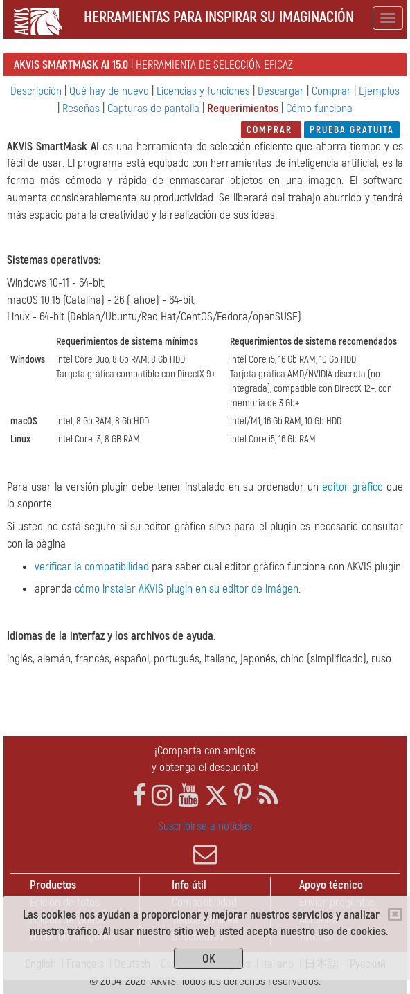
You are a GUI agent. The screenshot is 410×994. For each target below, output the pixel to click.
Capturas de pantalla (153, 108)
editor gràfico (352, 487)
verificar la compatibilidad (92, 566)
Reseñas (81, 108)
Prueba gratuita (352, 130)
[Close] (395, 914)
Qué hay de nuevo (109, 91)
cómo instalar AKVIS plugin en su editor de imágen (186, 588)
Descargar (281, 91)
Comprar (331, 91)
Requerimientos (242, 108)
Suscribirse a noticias (205, 842)
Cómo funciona (319, 108)
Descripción (36, 91)
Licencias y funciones (203, 91)
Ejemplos (379, 91)
